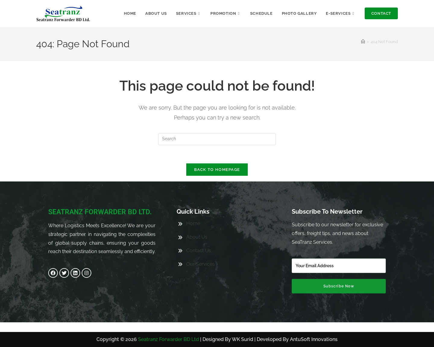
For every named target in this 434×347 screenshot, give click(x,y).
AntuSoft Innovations (314, 339)
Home (193, 209)
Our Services (200, 250)
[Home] (363, 41)
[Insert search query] (217, 139)
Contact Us (198, 237)
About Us (196, 223)
